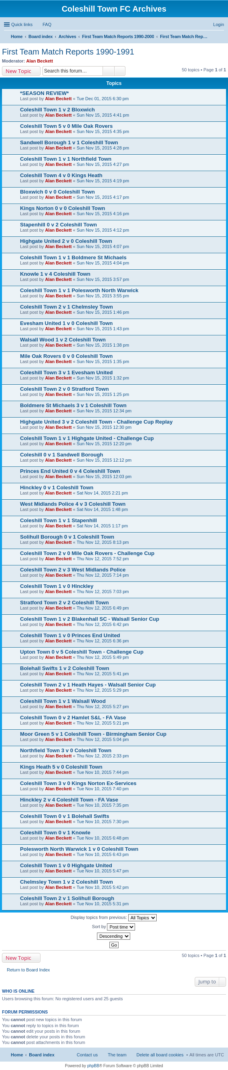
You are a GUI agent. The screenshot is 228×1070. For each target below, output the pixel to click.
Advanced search (120, 71)
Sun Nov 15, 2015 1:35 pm (103, 361)
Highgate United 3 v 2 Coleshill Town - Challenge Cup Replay (96, 422)
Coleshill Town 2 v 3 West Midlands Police (72, 570)
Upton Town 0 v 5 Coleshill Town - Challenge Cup (81, 652)
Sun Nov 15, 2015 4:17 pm (103, 197)
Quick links (21, 24)
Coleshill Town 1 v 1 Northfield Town (65, 159)
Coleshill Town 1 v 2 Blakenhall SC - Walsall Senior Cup (89, 619)
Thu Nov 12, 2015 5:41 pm (103, 673)
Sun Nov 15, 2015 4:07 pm (103, 246)
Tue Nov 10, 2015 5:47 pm (103, 870)
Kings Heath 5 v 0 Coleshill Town (61, 767)
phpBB (93, 1066)
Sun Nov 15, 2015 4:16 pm (103, 213)
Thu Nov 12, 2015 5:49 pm (103, 657)
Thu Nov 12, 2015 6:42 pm (103, 624)
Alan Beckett (39, 61)
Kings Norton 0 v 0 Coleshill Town (62, 208)
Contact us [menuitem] (87, 1054)
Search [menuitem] (221, 37)
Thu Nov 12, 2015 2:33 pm (103, 755)
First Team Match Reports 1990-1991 (68, 51)
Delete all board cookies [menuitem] (160, 1054)
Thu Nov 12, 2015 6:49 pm (103, 608)
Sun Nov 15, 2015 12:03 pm (104, 476)
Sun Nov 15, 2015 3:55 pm (103, 295)
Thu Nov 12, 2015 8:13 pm (103, 542)
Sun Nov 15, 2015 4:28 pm (103, 147)
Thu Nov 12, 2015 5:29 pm (103, 690)
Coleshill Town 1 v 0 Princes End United (70, 635)
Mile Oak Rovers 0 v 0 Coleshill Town (66, 356)
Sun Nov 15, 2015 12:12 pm (104, 460)
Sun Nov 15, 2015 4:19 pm (103, 180)
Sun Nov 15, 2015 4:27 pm (103, 164)
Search (109, 71)
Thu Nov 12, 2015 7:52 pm (103, 558)
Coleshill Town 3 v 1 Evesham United (66, 372)
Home (17, 1054)
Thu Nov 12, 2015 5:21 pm (103, 723)
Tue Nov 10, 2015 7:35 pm (103, 805)
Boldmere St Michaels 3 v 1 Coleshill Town (73, 405)
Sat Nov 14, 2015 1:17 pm (102, 525)
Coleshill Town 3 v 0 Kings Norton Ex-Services (78, 783)
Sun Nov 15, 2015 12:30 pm (104, 427)
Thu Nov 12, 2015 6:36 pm (103, 640)
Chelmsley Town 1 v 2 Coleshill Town (66, 882)
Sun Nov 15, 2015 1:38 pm (103, 345)
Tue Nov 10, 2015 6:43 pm (103, 854)
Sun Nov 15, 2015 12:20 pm (104, 443)
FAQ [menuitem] (46, 24)
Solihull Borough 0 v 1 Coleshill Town (67, 537)
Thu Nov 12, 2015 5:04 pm (103, 739)
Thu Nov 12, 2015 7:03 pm (103, 591)
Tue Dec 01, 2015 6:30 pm (103, 98)
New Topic (18, 71)
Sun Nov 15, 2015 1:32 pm (103, 378)
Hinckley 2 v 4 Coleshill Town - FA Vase (69, 800)
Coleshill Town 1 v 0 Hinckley (56, 586)
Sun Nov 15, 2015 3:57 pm (103, 279)
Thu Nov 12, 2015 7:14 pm (103, 575)
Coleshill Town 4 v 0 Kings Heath (61, 175)
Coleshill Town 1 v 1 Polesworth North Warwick (79, 290)
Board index (41, 1054)
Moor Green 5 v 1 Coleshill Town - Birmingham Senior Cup (93, 734)
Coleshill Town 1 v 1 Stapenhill (58, 520)
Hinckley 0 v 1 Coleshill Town (56, 488)
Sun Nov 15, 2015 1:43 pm (103, 328)
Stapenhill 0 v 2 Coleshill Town (58, 225)
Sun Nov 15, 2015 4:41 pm (103, 115)
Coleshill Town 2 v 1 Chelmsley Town (66, 307)
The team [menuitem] (117, 1054)
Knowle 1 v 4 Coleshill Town (55, 274)
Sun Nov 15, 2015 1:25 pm (103, 394)
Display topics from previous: (114, 917)
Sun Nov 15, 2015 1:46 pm (103, 312)
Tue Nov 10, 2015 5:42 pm (103, 887)
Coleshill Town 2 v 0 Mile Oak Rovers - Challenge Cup (87, 553)
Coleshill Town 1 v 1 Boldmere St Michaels (73, 257)
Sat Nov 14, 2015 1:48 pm (102, 509)
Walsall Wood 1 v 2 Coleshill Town (63, 340)
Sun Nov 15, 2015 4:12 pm (103, 230)
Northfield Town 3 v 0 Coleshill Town (65, 750)
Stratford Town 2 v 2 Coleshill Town (64, 603)
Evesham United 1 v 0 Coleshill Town (66, 323)
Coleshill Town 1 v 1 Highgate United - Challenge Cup (87, 438)
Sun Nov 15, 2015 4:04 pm (103, 262)
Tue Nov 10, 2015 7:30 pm (103, 821)
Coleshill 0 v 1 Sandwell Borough (61, 455)
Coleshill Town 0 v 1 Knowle (55, 833)
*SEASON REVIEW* (44, 93)
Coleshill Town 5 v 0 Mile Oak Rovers (66, 126)
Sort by (113, 927)
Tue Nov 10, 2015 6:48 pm (103, 838)
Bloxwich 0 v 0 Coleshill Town (57, 192)
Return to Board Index (28, 969)
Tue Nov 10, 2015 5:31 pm (103, 903)
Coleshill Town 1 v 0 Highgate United (66, 865)
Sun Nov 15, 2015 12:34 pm (104, 410)
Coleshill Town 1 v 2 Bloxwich (57, 110)
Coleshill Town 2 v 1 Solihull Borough (67, 898)
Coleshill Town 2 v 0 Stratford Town (64, 389)
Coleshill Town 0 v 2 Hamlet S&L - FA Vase (73, 718)
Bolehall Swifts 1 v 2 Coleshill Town (64, 668)
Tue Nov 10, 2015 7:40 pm (103, 788)
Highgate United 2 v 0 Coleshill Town (66, 241)
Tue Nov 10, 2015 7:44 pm (103, 772)
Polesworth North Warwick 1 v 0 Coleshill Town (79, 849)
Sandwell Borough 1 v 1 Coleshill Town (69, 142)
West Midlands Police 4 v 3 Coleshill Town (72, 504)
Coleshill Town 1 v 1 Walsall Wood (63, 701)
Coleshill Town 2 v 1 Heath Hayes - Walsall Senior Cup (88, 685)
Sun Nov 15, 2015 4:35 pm (103, 131)
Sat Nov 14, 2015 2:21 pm (102, 493)
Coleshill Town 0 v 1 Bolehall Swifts (64, 816)
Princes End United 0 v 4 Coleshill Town (70, 471)
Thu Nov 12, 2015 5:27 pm (103, 706)
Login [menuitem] (218, 24)
